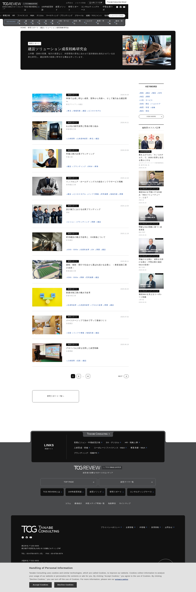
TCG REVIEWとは (89, 7)
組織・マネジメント (128, 12)
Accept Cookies (40, 584)
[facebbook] (27, 539)
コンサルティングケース (156, 7)
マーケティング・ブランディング (93, 12)
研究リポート (137, 7)
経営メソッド (122, 7)
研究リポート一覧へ (55, 397)
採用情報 (156, 529)
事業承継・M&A (138, 449)
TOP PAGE (69, 484)
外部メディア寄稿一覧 (95, 505)
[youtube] (31, 539)
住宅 (73, 19)
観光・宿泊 (155, 19)
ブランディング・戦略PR (86, 454)
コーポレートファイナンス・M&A (110, 449)
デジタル (74, 12)
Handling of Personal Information (51, 567)
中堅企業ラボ (175, 7)
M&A (66, 12)
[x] (23, 539)
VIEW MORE (151, 116)
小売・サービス (98, 19)
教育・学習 (136, 19)
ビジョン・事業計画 (36, 12)
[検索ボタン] (178, 13)
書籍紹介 (78, 505)
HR (47, 12)
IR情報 (143, 529)
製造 (52, 19)
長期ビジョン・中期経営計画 (88, 444)
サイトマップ (125, 505)
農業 (86, 19)
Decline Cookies (65, 584)
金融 (145, 19)
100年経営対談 (108, 7)
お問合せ (137, 3)
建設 (59, 19)
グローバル (113, 12)
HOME (23, 28)
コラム (68, 505)
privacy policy (122, 578)
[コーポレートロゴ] (98, 435)
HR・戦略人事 (132, 444)
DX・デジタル (113, 444)
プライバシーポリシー (111, 529)
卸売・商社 (112, 19)
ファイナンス (56, 12)
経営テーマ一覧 (127, 484)
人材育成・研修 (82, 449)
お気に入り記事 (164, 2)
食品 (80, 19)
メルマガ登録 (148, 3)
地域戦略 (141, 12)
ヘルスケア (124, 19)
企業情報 (131, 529)
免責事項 (112, 505)
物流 (66, 19)
